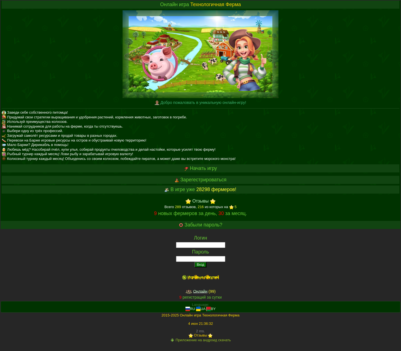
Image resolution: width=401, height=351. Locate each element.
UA (200, 309)
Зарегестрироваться (203, 179)
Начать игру (203, 168)
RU (190, 309)
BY (211, 309)
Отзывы (200, 201)
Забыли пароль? (203, 225)
